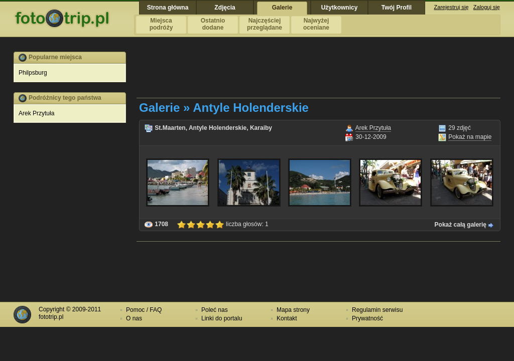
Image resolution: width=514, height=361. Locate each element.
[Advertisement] (319, 74)
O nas (134, 318)
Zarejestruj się (451, 7)
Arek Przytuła (36, 113)
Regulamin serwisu (377, 309)
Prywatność (367, 318)
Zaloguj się (486, 7)
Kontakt (287, 318)
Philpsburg (33, 72)
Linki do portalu (221, 318)
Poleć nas (214, 309)
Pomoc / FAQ (144, 309)
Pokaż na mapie (469, 136)
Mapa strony (293, 309)
